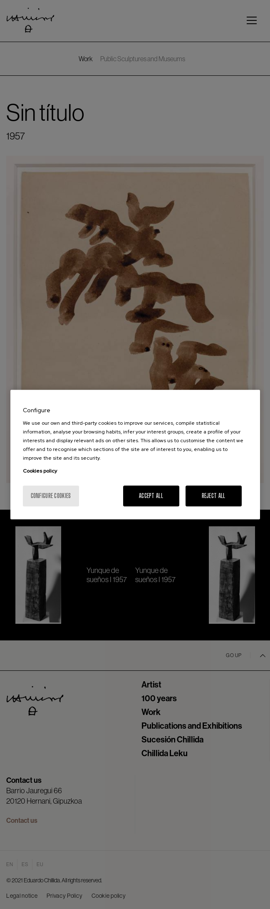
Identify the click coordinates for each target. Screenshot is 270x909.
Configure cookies (51, 495)
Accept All (151, 495)
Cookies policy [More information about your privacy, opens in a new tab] (40, 471)
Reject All (213, 495)
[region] (135, 455)
